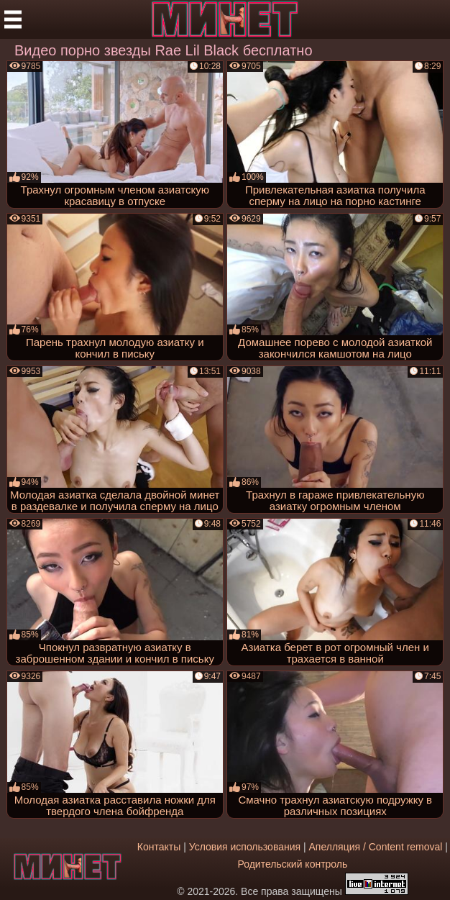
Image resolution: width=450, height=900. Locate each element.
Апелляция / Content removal (376, 847)
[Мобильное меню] (12, 19)
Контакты (158, 847)
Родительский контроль (292, 864)
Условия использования (244, 847)
